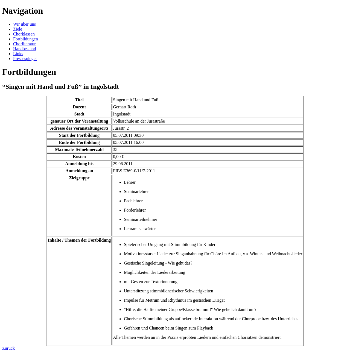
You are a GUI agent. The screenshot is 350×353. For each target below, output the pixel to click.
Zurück (8, 348)
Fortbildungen (25, 39)
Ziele (17, 29)
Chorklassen (24, 34)
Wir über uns (24, 24)
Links (18, 53)
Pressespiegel (25, 58)
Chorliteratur (24, 43)
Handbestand (24, 48)
